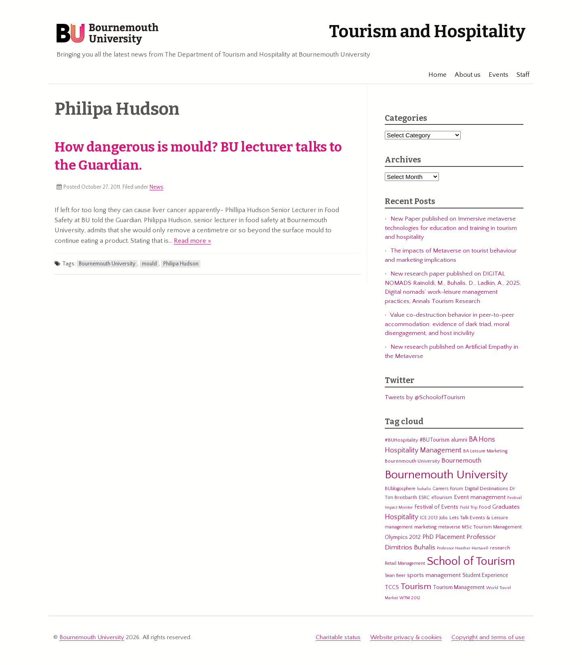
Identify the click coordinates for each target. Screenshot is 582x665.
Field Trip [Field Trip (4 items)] (468, 507)
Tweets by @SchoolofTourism (425, 397)
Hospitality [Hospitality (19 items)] (401, 517)
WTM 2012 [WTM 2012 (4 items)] (409, 598)
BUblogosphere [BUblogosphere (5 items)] (400, 488)
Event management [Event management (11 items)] (480, 497)
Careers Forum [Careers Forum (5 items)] (447, 488)
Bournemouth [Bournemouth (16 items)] (461, 460)
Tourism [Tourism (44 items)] (416, 586)
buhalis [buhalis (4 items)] (424, 488)
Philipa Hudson (180, 264)
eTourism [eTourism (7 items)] (441, 497)
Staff (518, 74)
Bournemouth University (107, 34)
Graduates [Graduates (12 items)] (506, 506)
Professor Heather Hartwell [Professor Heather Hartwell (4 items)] (462, 548)
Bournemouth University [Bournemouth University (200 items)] (446, 475)
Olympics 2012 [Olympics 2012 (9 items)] (403, 537)
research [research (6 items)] (500, 548)
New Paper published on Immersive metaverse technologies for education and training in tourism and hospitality (451, 227)
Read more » (192, 240)
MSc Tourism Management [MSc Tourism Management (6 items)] (492, 527)
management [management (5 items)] (399, 527)
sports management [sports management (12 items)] (434, 575)
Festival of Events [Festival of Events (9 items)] (436, 507)
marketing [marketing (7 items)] (425, 527)
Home (433, 74)
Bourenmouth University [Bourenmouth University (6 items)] (412, 461)
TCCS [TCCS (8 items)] (392, 587)
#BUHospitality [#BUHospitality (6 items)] (401, 440)
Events (494, 74)
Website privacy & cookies (406, 637)
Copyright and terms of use (488, 637)
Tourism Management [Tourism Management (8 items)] (459, 587)
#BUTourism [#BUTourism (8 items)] (434, 440)
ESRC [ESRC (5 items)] (424, 497)
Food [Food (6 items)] (485, 507)
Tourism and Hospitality (427, 31)
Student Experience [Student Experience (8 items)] (485, 575)
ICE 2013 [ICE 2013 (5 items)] (429, 517)
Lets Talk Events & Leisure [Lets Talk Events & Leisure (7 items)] (478, 517)
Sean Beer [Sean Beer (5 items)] (395, 575)
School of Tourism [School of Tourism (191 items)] (471, 561)
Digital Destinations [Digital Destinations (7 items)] (486, 488)
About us (464, 74)
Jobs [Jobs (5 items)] (443, 517)
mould (149, 264)
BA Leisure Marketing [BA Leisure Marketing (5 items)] (485, 451)
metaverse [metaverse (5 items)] (449, 527)
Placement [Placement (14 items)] (450, 537)
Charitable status (338, 637)
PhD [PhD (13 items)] (428, 537)
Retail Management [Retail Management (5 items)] (405, 563)
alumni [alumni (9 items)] (459, 440)
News (156, 187)
